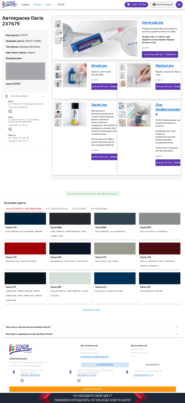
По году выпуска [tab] (57, 209)
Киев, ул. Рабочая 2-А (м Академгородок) (32, 371)
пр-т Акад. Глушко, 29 (18, 138)
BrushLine (99, 66)
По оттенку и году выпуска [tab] (23, 209)
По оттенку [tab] (79, 209)
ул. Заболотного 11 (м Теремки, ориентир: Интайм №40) (23, 121)
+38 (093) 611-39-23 (18, 125)
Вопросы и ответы (89, 353)
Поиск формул (138, 349)
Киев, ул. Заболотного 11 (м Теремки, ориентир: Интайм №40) (95, 371)
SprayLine (99, 105)
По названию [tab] (99, 209)
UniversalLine (152, 23)
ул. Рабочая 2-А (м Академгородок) (26, 104)
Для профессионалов (168, 109)
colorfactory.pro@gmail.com (95, 356)
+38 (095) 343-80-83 (18, 107)
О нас (133, 356)
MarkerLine (165, 66)
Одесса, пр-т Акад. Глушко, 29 (148, 371)
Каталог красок (88, 349)
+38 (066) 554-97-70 (18, 141)
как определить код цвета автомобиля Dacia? (92, 194)
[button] (25, 96)
